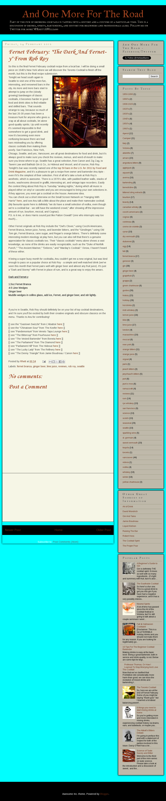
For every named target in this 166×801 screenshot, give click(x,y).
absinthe (127, 153)
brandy (126, 202)
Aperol (126, 133)
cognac (126, 217)
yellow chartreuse (131, 482)
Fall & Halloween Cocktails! (145, 625)
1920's (126, 109)
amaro (126, 158)
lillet (124, 320)
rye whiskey (128, 403)
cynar (125, 231)
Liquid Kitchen (129, 526)
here (19, 200)
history (126, 295)
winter (125, 477)
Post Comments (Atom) (65, 541)
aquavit (126, 173)
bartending (128, 182)
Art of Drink (128, 506)
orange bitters (129, 349)
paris (125, 364)
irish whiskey (129, 310)
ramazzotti (128, 388)
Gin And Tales (129, 516)
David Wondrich (130, 511)
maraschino (128, 335)
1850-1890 (128, 94)
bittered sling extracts (132, 192)
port (124, 379)
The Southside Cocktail (148, 583)
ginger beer (39, 366)
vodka (125, 467)
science (126, 413)
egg (124, 246)
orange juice (128, 354)
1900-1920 (128, 104)
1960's (126, 128)
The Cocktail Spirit (131, 541)
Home (59, 530)
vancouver (127, 457)
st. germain (128, 438)
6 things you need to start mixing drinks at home (146, 710)
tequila (126, 447)
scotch (126, 418)
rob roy (72, 366)
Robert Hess (128, 536)
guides (126, 290)
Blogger (104, 794)
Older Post (103, 530)
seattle (81, 366)
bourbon (126, 197)
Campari (127, 138)
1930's (126, 114)
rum (124, 398)
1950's (126, 123)
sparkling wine (129, 433)
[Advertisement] (58, 497)
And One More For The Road (83, 14)
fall (124, 251)
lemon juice (128, 315)
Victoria (126, 148)
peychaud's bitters (131, 374)
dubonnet (127, 241)
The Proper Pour (130, 546)
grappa (126, 281)
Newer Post (13, 530)
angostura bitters (130, 163)
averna (126, 177)
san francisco (129, 408)
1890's (126, 99)
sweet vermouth (130, 443)
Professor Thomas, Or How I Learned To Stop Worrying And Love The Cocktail (140, 667)
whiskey (126, 472)
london (126, 330)
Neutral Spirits (143, 604)
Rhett (23, 361)
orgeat (126, 359)
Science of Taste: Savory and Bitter (145, 751)
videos (126, 462)
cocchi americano (131, 212)
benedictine (128, 187)
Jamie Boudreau (130, 521)
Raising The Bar (130, 531)
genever (126, 261)
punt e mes (128, 384)
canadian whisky (130, 207)
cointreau (127, 222)
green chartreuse (131, 285)
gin (124, 266)
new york (127, 344)
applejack (127, 168)
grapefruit (127, 276)
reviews (62, 366)
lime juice (52, 366)
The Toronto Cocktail (146, 687)
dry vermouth (129, 236)
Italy (124, 143)
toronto (126, 452)
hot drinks (127, 305)
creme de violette (131, 226)
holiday (126, 300)
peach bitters (128, 369)
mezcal (126, 339)
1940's (126, 119)
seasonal (127, 423)
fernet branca (24, 366)
